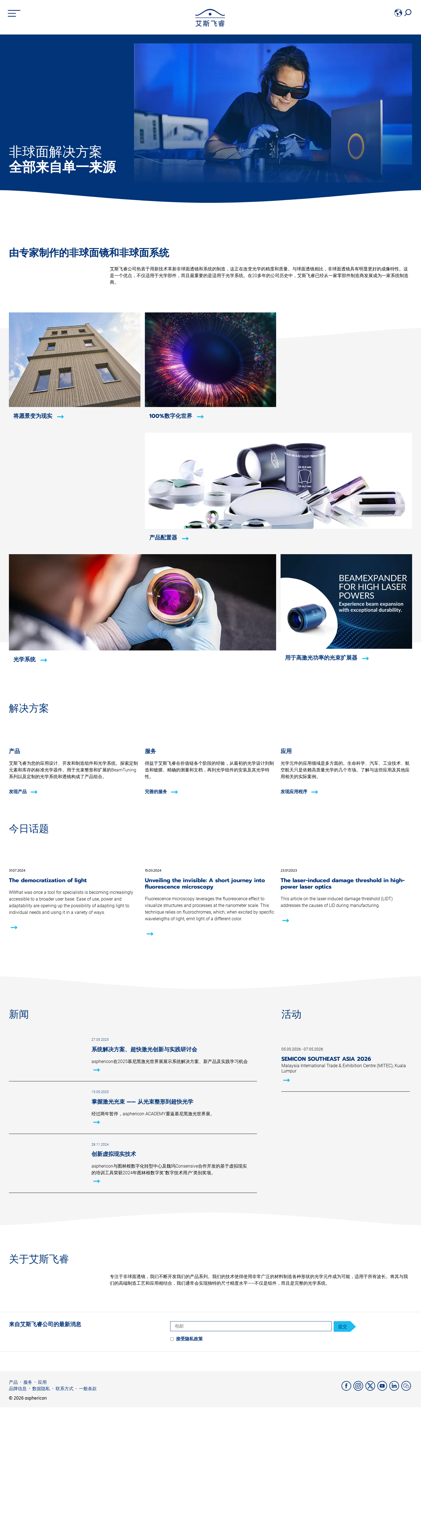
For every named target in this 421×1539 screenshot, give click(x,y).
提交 (342, 1458)
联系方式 (64, 1520)
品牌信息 (18, 1520)
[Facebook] (347, 1520)
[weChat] (406, 1520)
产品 (13, 1513)
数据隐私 (41, 1520)
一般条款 (88, 1520)
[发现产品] (74, 798)
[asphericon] (210, 25)
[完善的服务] (210, 798)
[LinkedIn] (395, 1520)
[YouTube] (383, 1520)
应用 (42, 1513)
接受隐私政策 (189, 1470)
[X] (371, 1520)
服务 (27, 1513)
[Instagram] (359, 1520)
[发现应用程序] (346, 798)
